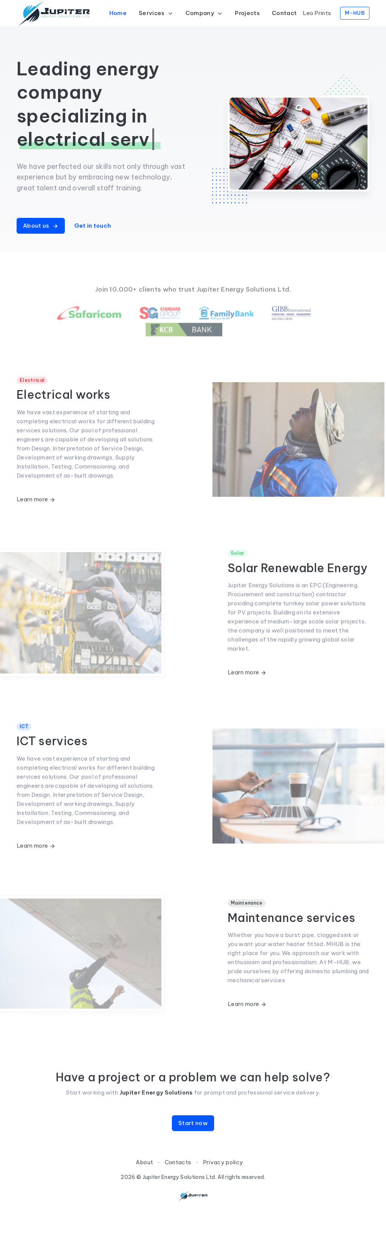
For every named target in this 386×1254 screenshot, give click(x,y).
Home (118, 13)
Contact (284, 13)
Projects (247, 13)
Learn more (36, 499)
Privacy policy (223, 1198)
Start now (193, 1159)
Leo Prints (317, 13)
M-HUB (355, 13)
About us (40, 225)
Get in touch (92, 225)
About (144, 1198)
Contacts (178, 1198)
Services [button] (156, 13)
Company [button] (204, 13)
